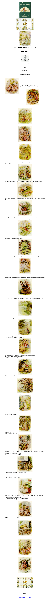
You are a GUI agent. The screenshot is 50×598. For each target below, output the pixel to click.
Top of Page (29, 597)
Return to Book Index (25, 0)
